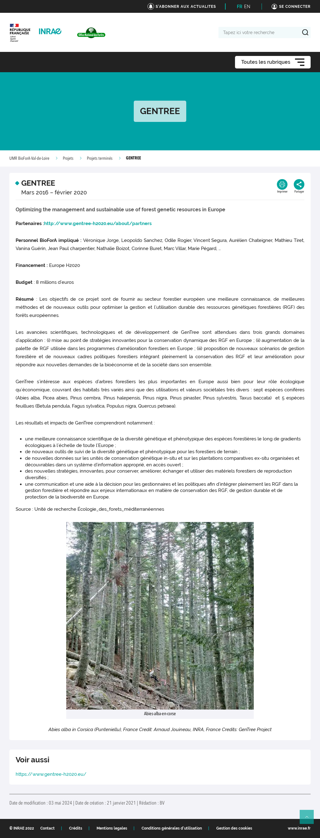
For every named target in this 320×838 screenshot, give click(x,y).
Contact (47, 828)
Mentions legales (112, 828)
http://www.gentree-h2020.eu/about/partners (98, 223)
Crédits (75, 828)
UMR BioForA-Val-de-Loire (29, 158)
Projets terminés (99, 158)
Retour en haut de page (309, 819)
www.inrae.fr (299, 828)
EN (247, 6)
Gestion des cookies (234, 828)
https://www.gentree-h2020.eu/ (51, 774)
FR (239, 6)
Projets (68, 158)
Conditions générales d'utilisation (172, 828)
